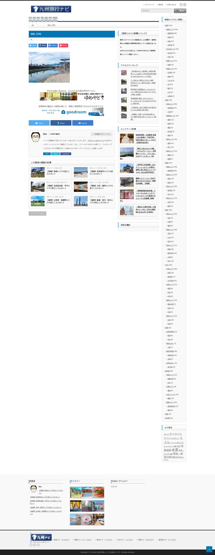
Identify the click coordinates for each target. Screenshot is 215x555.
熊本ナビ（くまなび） (105, 540)
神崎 (169, 155)
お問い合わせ (171, 4)
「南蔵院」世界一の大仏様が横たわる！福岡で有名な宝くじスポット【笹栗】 (143, 116)
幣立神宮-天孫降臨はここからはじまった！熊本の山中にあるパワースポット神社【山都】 (143, 92)
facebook (184, 4)
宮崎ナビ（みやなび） (146, 540)
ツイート (114, 486)
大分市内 (171, 280)
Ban (45, 134)
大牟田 (170, 96)
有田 (169, 135)
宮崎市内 (171, 355)
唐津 (169, 143)
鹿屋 (169, 390)
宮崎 (50, 19)
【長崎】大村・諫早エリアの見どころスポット (101, 187)
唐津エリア (170, 139)
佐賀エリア (170, 104)
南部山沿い (170, 343)
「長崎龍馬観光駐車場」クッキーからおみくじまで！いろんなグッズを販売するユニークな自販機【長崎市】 (137, 196)
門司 (169, 57)
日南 (169, 359)
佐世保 (100, 168)
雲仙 (169, 178)
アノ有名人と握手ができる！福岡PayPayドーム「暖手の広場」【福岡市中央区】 (143, 83)
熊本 (42, 19)
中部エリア (170, 269)
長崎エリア (170, 167)
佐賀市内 (171, 108)
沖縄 (166, 414)
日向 (169, 339)
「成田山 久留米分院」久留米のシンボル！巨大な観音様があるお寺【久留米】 (146, 209)
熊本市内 (171, 253)
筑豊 (103, 197)
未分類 (167, 418)
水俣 (169, 241)
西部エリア (170, 316)
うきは (170, 80)
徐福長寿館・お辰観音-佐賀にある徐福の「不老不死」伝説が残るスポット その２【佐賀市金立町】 (146, 139)
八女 (169, 92)
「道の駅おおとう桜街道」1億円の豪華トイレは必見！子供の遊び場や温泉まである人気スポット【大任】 (143, 73)
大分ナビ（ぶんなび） (125, 540)
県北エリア (93, 168)
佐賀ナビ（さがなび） (62, 540)
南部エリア (170, 300)
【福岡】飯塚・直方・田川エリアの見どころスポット (101, 201)
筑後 (169, 76)
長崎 (38, 19)
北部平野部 (170, 332)
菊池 (169, 225)
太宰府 (61, 197)
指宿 (169, 410)
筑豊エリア (93, 197)
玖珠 (169, 324)
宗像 (169, 37)
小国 (169, 257)
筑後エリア (170, 69)
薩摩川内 (171, 379)
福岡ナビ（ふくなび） (41, 540)
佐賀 (34, 19)
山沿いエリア (170, 394)
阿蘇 (169, 249)
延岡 (169, 335)
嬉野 (169, 120)
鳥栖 (169, 159)
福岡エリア (50, 197)
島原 (60, 168)
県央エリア (93, 182)
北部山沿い (170, 363)
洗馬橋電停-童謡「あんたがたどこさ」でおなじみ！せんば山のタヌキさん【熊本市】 (143, 101)
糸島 (169, 41)
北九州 (170, 53)
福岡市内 (171, 33)
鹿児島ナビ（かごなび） (168, 540)
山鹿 (169, 221)
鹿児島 (55, 19)
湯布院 (170, 277)
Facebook (65, 154)
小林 (169, 347)
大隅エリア (170, 386)
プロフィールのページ (96, 140)
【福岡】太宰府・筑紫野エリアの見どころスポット (58, 201)
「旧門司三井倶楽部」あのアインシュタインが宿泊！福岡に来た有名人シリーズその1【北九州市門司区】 (145, 168)
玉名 (169, 218)
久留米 (170, 72)
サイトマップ (149, 4)
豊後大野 (171, 304)
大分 (46, 19)
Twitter (55, 154)
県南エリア (170, 229)
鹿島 (169, 127)
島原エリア (50, 168)
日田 (169, 320)
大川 (169, 84)
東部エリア (170, 151)
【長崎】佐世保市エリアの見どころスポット (101, 172)
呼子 (169, 147)
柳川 (169, 88)
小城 (169, 112)
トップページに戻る (37, 213)
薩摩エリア (170, 402)
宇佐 (169, 292)
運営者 (160, 4)
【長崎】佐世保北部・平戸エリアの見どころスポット (58, 187)
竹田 (169, 308)
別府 (169, 273)
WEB (47, 154)
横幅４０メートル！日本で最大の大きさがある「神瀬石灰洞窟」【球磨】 (145, 180)
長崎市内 (171, 170)
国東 (169, 288)
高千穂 (170, 367)
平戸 (65, 182)
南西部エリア (170, 116)
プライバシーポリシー (41, 542)
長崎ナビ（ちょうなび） (83, 540)
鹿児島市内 (171, 406)
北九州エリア (170, 49)
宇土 (169, 261)
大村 (103, 182)
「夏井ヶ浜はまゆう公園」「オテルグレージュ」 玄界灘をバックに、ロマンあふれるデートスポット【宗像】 (138, 154)
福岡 (30, 19)
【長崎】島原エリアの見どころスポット (58, 172)
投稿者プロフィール (102, 134)
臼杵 (169, 312)
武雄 (169, 123)
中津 (169, 296)
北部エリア (170, 284)
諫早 (107, 182)
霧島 (169, 398)
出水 (169, 383)
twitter (181, 4)
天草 (169, 233)
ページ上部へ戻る (209, 549)
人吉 (169, 237)
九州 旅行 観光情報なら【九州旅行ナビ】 (105, 552)
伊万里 (170, 131)
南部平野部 (170, 351)
